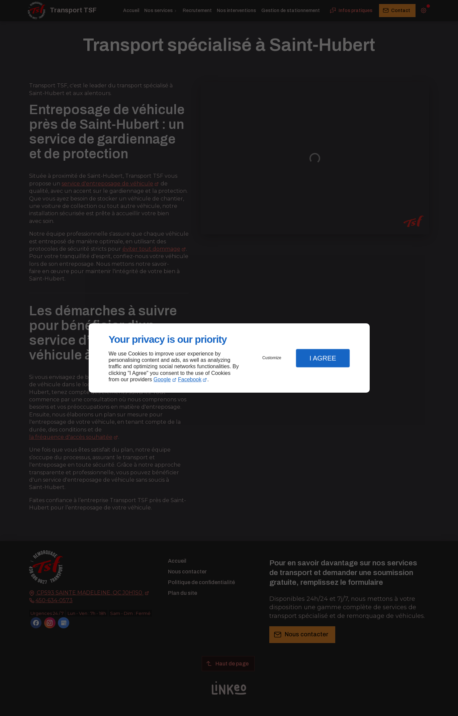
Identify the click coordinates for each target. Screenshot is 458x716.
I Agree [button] (322, 358)
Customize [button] (271, 357)
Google (162, 379)
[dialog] (229, 358)
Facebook (189, 379)
